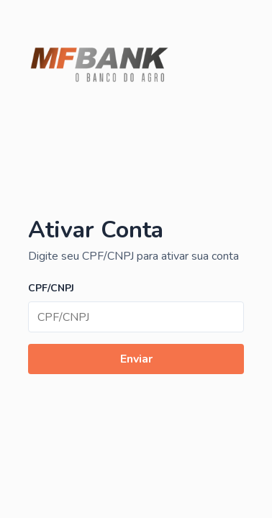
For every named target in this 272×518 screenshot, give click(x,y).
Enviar (136, 359)
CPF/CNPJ (51, 288)
